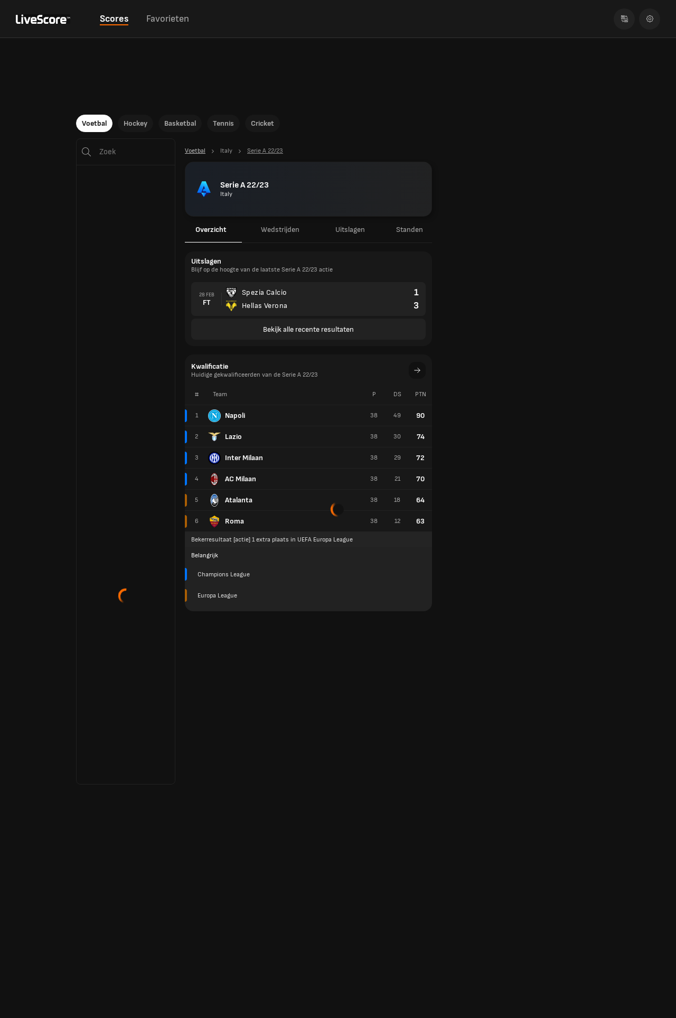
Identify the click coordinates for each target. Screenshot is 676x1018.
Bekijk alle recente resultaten (308, 329)
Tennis (223, 123)
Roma (226, 521)
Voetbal (94, 123)
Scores (114, 18)
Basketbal (180, 123)
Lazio (225, 437)
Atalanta (230, 500)
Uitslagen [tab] (350, 229)
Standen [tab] (409, 229)
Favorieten (167, 18)
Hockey (135, 123)
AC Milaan (232, 479)
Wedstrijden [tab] (280, 229)
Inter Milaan (235, 458)
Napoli (226, 415)
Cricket (262, 123)
